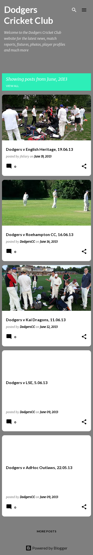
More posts (46, 531)
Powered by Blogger (46, 548)
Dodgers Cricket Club (28, 15)
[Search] (74, 10)
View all (12, 86)
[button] (84, 166)
